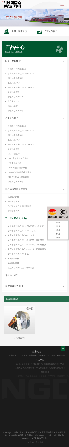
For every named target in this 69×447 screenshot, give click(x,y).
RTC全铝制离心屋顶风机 (18, 177)
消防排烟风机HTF (15, 78)
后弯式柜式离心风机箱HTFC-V (21, 74)
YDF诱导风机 (13, 201)
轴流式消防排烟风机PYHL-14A (21, 87)
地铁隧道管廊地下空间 (16, 189)
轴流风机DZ (13, 106)
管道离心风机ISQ (15, 111)
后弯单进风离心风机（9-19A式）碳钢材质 (26, 240)
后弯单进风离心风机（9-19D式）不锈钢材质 (27, 249)
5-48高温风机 (13, 263)
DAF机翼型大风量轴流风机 (19, 206)
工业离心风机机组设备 (16, 218)
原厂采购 (57, 355)
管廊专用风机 (13, 211)
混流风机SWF (14, 83)
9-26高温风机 (13, 259)
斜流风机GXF (13, 92)
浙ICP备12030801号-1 (44, 435)
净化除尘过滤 (11, 275)
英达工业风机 (43, 438)
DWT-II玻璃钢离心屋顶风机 (20, 172)
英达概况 (18, 355)
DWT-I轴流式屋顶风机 (17, 168)
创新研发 (38, 355)
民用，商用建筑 (13, 61)
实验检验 (48, 355)
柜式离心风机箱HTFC (17, 69)
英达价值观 (28, 355)
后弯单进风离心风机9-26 (18, 254)
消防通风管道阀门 (14, 286)
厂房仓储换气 (11, 118)
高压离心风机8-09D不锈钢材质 (21, 268)
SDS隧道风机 (13, 197)
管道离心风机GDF (15, 97)
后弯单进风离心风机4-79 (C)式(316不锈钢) (26, 226)
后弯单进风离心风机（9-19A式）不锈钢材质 (27, 245)
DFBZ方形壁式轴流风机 (18, 158)
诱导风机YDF (13, 101)
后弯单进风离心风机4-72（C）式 (22, 231)
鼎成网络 (39, 442)
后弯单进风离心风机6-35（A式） (22, 235)
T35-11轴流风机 (14, 154)
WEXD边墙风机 (14, 163)
